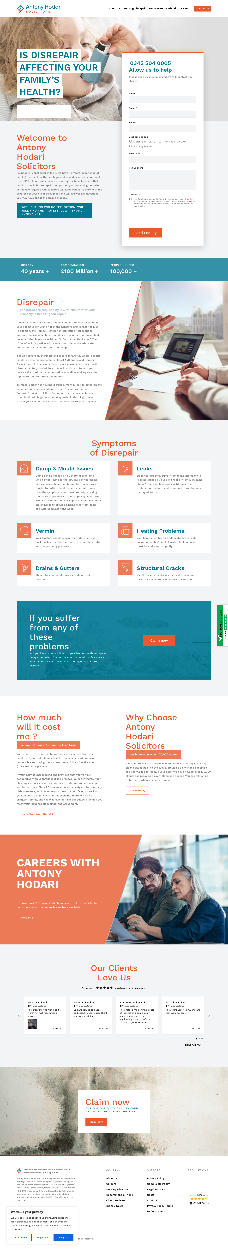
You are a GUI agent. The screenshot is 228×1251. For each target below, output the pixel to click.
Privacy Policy (189, 199)
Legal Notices (156, 1189)
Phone (133, 122)
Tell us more (136, 167)
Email (133, 108)
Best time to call (138, 137)
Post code (134, 153)
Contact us (202, 8)
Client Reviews (115, 1200)
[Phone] (162, 128)
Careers (184, 8)
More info (27, 917)
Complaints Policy (158, 1183)
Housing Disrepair (117, 1189)
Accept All (63, 1237)
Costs (150, 1194)
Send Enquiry (145, 233)
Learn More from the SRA (37, 814)
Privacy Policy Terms (160, 1205)
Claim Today (137, 790)
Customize (21, 1237)
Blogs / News (114, 1205)
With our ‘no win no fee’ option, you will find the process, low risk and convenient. (52, 210)
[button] (19, 1015)
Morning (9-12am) (144, 141)
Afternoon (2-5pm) (174, 141)
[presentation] (153, 223)
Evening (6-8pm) (143, 146)
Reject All (42, 1237)
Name (133, 93)
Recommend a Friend (162, 8)
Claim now (159, 640)
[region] (42, 1226)
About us (115, 8)
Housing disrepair (134, 8)
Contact (152, 1200)
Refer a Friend (156, 1211)
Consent (135, 194)
